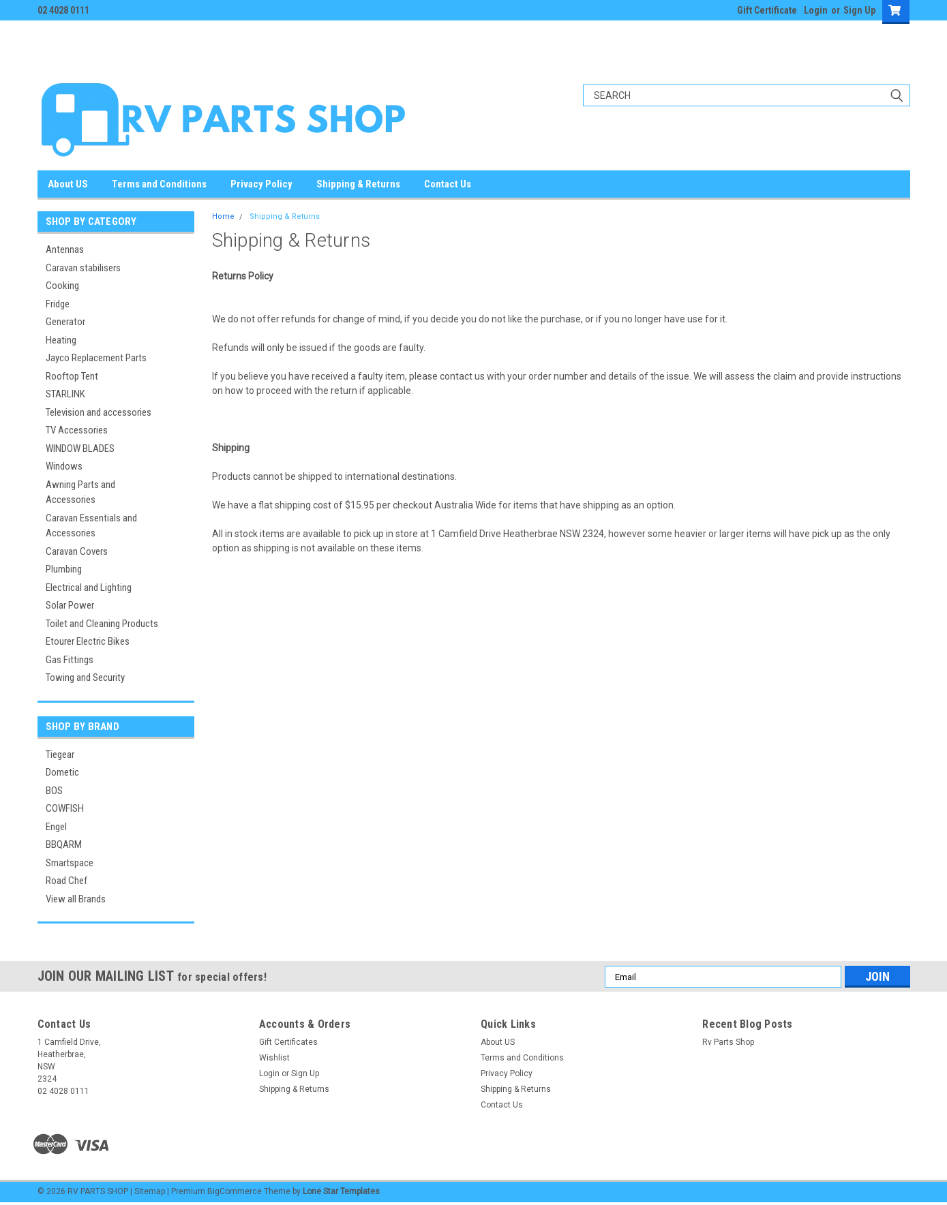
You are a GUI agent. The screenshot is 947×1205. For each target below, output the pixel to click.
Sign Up (859, 10)
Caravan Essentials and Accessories (91, 526)
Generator (65, 322)
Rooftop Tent (72, 376)
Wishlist (274, 1058)
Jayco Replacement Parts (96, 358)
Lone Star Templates (341, 1191)
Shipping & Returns (358, 184)
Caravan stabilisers (83, 268)
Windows (64, 466)
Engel (56, 827)
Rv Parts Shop (728, 1042)
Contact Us (447, 184)
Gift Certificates (288, 1042)
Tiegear (60, 754)
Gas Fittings (69, 660)
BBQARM (64, 844)
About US (68, 184)
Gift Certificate (767, 10)
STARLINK (65, 394)
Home (223, 216)
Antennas (65, 249)
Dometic (62, 772)
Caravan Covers (77, 551)
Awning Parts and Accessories (80, 492)
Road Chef (66, 880)
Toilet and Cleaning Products (102, 623)
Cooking (62, 285)
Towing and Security (85, 677)
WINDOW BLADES (80, 448)
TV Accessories (77, 430)
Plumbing (64, 569)
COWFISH (65, 808)
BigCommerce (234, 1191)
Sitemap (149, 1191)
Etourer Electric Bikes (88, 641)
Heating (61, 340)
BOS (54, 790)
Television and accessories (98, 412)
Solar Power (70, 605)
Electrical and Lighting (89, 587)
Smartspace (69, 863)
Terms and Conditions (159, 184)
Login (816, 10)
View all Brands (76, 899)
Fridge (58, 304)
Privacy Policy (261, 184)
